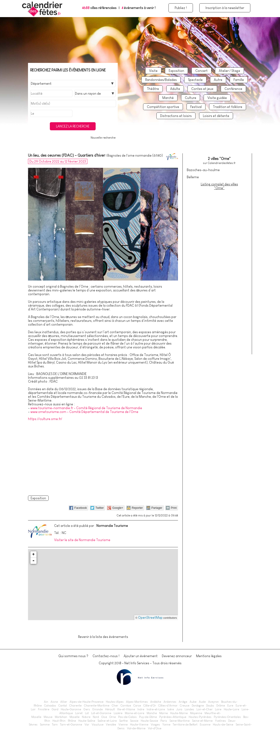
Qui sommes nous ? (73, 656)
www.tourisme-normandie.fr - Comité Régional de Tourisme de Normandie (86, 408)
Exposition (176, 71)
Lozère (118, 713)
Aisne (54, 701)
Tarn (55, 724)
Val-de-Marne (136, 728)
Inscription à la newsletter (224, 8)
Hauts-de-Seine (223, 724)
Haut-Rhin (58, 720)
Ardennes (169, 701)
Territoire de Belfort (185, 724)
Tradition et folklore (227, 107)
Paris (163, 720)
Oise (104, 717)
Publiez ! (181, 8)
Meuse (48, 717)
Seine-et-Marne (202, 720)
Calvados (50, 705)
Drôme (220, 705)
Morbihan (61, 717)
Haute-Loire (231, 709)
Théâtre (153, 89)
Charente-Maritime (96, 705)
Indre (140, 709)
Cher (115, 705)
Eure (230, 705)
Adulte (175, 89)
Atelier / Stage (229, 71)
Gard (55, 709)
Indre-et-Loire (156, 709)
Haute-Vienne (139, 724)
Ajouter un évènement (141, 656)
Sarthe (123, 720)
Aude (202, 701)
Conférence (233, 89)
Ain (46, 701)
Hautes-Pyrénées (200, 717)
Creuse (184, 705)
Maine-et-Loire (134, 713)
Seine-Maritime (179, 720)
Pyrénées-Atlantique (172, 717)
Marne (163, 713)
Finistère (43, 709)
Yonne (166, 724)
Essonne (205, 724)
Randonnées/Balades (161, 80)
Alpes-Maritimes (137, 701)
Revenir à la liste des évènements (103, 637)
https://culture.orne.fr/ (45, 419)
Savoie (134, 720)
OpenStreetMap (150, 617)
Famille (238, 80)
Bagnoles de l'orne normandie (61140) (135, 155)
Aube (193, 701)
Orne (112, 717)
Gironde (97, 709)
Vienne (123, 724)
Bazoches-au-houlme (203, 170)
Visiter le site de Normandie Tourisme (82, 540)
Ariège (183, 701)
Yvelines (220, 720)
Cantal (62, 705)
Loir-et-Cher (204, 709)
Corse (137, 705)
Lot (87, 713)
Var (86, 724)
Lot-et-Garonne (101, 713)
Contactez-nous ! (106, 656)
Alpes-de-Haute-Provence (86, 701)
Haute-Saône (86, 720)
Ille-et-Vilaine (126, 709)
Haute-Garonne (71, 709)
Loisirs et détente (216, 116)
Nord (96, 717)
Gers (87, 709)
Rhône (72, 720)
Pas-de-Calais (127, 717)
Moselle (74, 717)
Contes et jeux (202, 89)
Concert (201, 71)
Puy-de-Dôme (148, 717)
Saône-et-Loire (107, 720)
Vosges (155, 724)
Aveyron (213, 701)
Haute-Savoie (149, 720)
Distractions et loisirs (176, 116)
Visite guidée (217, 98)
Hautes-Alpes (115, 701)
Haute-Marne (179, 713)
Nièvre (86, 717)
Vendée (111, 724)
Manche (152, 713)
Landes (189, 709)
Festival (196, 107)
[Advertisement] (103, 457)
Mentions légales (209, 656)
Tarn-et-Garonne (71, 724)
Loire (218, 709)
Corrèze (126, 705)
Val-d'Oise (154, 728)
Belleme (193, 177)
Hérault (110, 709)
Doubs (210, 705)
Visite (153, 71)
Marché (168, 98)
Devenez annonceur (177, 656)
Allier (63, 701)
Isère (170, 709)
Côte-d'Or (149, 705)
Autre (218, 80)
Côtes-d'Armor (167, 705)
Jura (179, 709)
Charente (75, 705)
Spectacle (195, 80)
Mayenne (196, 713)
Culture (190, 98)
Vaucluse (97, 724)
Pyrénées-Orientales (227, 717)
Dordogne (198, 705)
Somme (45, 724)
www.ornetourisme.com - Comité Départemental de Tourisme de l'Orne (84, 412)
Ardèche (155, 701)
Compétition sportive (163, 107)
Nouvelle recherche (103, 137)
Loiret (79, 713)
